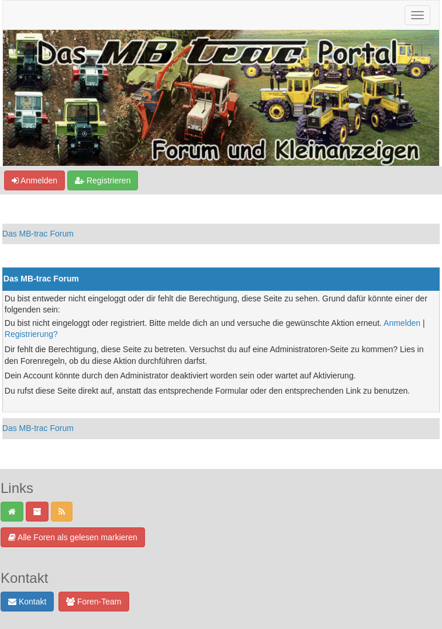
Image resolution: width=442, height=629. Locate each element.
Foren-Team (93, 601)
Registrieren (102, 180)
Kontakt (27, 601)
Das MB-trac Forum (38, 233)
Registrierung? (31, 334)
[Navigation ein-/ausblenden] (417, 15)
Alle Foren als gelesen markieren (72, 537)
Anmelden (34, 180)
